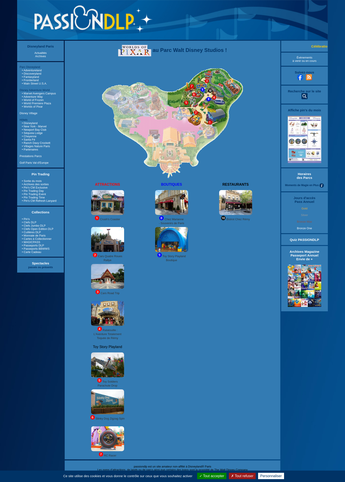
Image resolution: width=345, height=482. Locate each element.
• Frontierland (30, 80)
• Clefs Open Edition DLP (37, 229)
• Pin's (26, 219)
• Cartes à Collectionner (37, 238)
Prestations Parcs (31, 156)
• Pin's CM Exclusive (35, 187)
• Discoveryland (31, 73)
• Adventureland (32, 70)
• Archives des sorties (35, 184)
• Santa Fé (28, 139)
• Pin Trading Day (33, 190)
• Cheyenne (29, 136)
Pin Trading (40, 174)
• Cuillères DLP (31, 232)
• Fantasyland (30, 77)
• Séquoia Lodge (32, 133)
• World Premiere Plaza (36, 103)
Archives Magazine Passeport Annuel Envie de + (304, 255)
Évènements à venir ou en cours (304, 59)
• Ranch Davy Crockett (36, 143)
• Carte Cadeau (31, 252)
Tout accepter (211, 476)
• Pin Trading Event (34, 194)
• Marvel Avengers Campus (39, 93)
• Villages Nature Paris (36, 146)
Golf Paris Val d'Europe (34, 162)
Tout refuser (242, 476)
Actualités (41, 53)
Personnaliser (271, 476)
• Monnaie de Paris (34, 235)
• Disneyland (30, 123)
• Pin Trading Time (33, 197)
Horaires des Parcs (304, 176)
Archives (40, 56)
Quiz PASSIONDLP (304, 240)
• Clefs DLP (29, 222)
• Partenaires (30, 149)
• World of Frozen (33, 100)
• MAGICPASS (31, 242)
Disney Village (28, 113)
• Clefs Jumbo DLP (34, 225)
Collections (41, 212)
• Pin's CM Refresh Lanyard (39, 200)
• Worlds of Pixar (32, 106)
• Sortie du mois (32, 181)
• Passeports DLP (33, 245)
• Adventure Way (32, 96)
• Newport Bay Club (34, 129)
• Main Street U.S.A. (34, 83)
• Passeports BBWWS (36, 248)
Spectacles (40, 263)
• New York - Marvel (34, 126)
